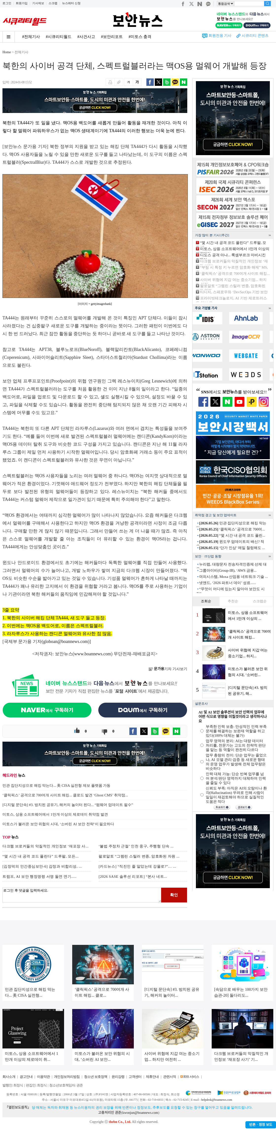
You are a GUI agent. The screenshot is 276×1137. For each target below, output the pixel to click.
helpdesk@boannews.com (216, 1099)
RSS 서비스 (191, 1077)
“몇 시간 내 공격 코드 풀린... (232, 535)
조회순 (206, 601)
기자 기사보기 (168, 669)
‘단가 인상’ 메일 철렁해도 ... (232, 548)
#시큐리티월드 (58, 37)
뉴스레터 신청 (71, 3)
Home (6, 52)
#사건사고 (86, 37)
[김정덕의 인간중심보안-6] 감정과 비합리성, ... (42, 866)
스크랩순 (260, 601)
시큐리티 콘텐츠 (255, 35)
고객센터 (135, 1077)
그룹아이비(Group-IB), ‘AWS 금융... (228, 570)
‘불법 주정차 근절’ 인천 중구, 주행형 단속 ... (136, 846)
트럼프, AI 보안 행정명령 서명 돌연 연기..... (39, 877)
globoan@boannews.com (65, 641)
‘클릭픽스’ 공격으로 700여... (232, 529)
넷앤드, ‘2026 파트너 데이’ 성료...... (227, 583)
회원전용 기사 (220, 35)
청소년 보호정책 (95, 1077)
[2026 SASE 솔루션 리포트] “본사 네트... (133, 877)
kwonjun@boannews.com (140, 1113)
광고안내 (26, 1077)
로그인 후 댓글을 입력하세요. (81, 895)
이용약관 (43, 1077)
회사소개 (8, 1077)
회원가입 (22, 3)
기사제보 (38, 3)
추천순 (233, 601)
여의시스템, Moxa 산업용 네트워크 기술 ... (233, 577)
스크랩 (53, 3)
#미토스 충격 (140, 37)
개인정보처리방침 (67, 1077)
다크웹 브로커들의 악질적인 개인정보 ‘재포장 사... (45, 846)
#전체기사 (31, 37)
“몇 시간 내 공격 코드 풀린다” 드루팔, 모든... (40, 856)
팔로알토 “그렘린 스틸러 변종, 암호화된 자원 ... (139, 856)
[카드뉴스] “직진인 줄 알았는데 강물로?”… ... (137, 866)
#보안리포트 (112, 37)
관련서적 (169, 1077)
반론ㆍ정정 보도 (260, 1125)
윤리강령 (118, 1077)
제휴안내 (152, 1077)
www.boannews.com (92, 653)
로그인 (6, 3)
